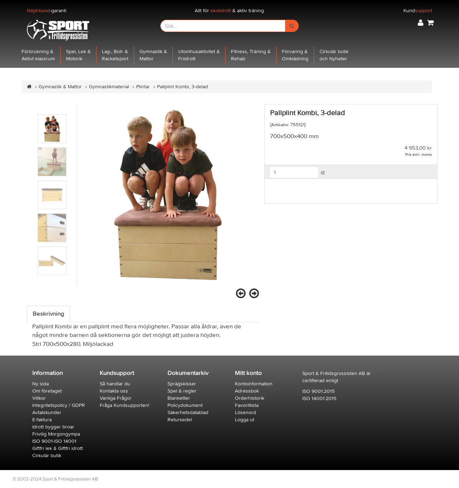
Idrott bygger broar (53, 427)
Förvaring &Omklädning (295, 55)
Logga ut (244, 420)
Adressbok (247, 391)
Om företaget (47, 391)
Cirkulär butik (46, 455)
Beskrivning (48, 314)
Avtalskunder (46, 412)
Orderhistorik (249, 398)
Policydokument (185, 405)
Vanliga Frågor (116, 398)
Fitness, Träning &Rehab (251, 55)
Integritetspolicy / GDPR (58, 405)
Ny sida (40, 384)
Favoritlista (247, 405)
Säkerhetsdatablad (187, 412)
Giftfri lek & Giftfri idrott (57, 448)
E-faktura (42, 420)
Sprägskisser (181, 384)
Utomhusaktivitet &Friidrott (199, 55)
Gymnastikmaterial (109, 87)
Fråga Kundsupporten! (124, 405)
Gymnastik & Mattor (60, 87)
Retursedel (179, 420)
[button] (420, 23)
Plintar (143, 87)
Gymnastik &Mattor (153, 55)
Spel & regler (182, 391)
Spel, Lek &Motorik (78, 55)
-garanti (46, 11)
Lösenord (245, 412)
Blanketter (178, 398)
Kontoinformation (254, 384)
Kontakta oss (114, 391)
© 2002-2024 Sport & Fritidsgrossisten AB (55, 479)
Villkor (39, 398)
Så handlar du (115, 384)
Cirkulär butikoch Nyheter (334, 55)
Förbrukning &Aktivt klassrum (38, 55)
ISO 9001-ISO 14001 (54, 441)
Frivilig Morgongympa (56, 434)
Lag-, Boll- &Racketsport (115, 55)
